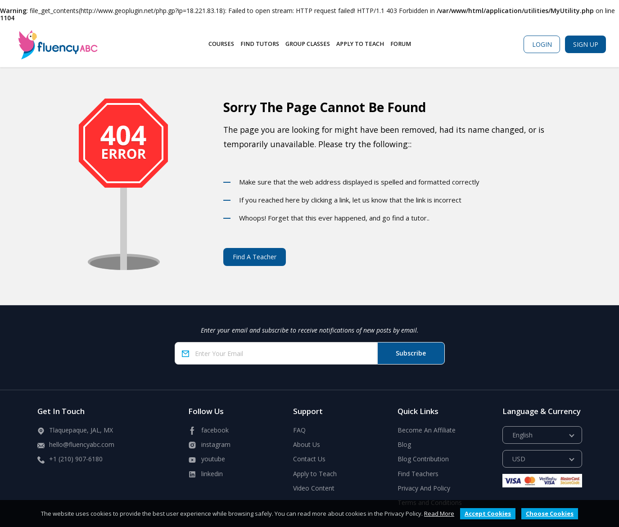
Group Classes (307, 44)
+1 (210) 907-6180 (76, 459)
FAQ (299, 430)
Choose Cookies (550, 513)
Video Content (313, 488)
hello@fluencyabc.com (81, 444)
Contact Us (309, 459)
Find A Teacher (254, 256)
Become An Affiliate (427, 430)
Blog (404, 444)
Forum (400, 44)
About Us (306, 444)
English (522, 435)
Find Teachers (418, 473)
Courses (221, 44)
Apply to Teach (360, 44)
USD (518, 459)
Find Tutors (259, 44)
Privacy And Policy (424, 488)
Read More (439, 513)
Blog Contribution (423, 459)
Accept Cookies (488, 513)
